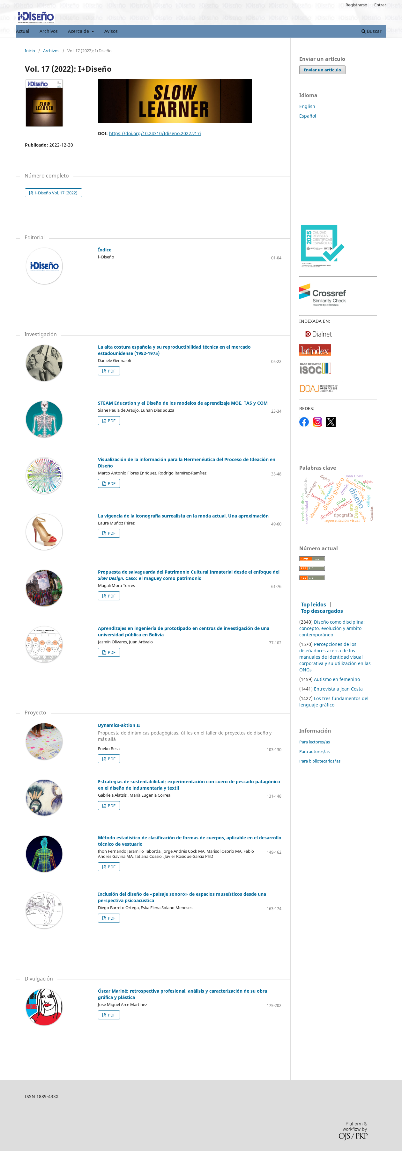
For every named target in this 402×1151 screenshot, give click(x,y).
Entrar (380, 5)
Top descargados (322, 610)
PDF (111, 371)
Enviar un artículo (322, 70)
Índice (104, 250)
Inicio (30, 51)
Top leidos (313, 604)
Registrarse (356, 5)
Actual (22, 31)
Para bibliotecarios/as (319, 761)
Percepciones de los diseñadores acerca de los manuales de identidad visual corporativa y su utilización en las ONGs (335, 657)
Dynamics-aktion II (153, 732)
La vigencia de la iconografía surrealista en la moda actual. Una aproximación (183, 516)
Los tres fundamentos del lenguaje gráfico (333, 701)
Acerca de (79, 31)
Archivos (49, 31)
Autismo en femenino (337, 679)
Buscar (371, 31)
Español (307, 116)
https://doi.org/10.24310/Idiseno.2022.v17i (155, 133)
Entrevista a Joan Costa (338, 689)
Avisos (111, 31)
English (307, 106)
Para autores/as (314, 751)
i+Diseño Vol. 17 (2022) (56, 193)
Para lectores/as (314, 742)
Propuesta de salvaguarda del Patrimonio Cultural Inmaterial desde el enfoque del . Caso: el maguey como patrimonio (188, 575)
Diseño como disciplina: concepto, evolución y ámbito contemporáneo (332, 628)
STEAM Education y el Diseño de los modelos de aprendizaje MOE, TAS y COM (183, 403)
